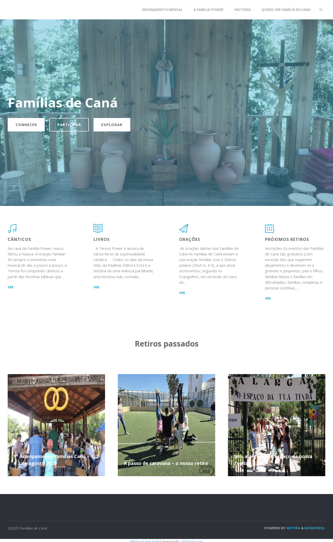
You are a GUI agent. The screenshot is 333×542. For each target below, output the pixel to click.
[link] (320, 9)
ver (11, 287)
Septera (292, 528)
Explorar (116, 124)
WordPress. (314, 528)
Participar (72, 124)
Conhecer (27, 124)
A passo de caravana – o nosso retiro (166, 464)
